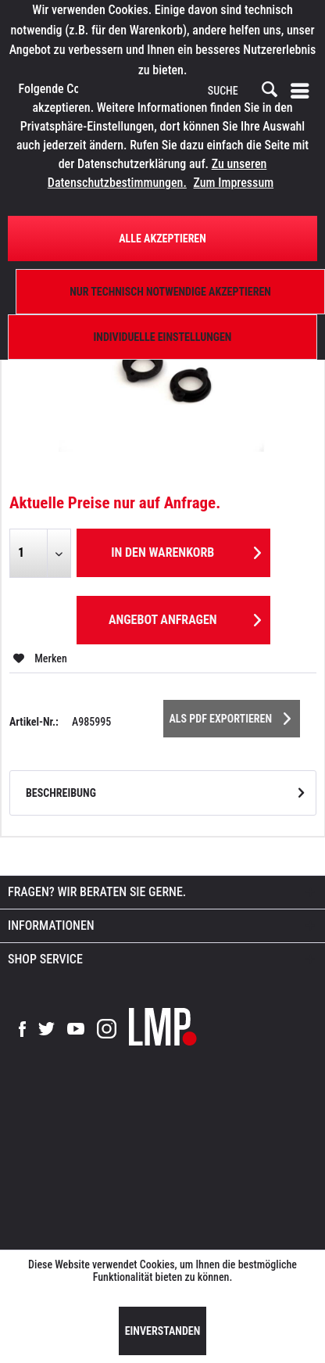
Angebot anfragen (185, 617)
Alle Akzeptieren (162, 238)
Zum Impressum (234, 182)
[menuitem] (303, 90)
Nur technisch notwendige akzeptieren (170, 291)
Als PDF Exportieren (230, 715)
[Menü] (303, 90)
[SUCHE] (241, 91)
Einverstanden (163, 1331)
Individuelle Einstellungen (163, 337)
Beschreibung (61, 793)
